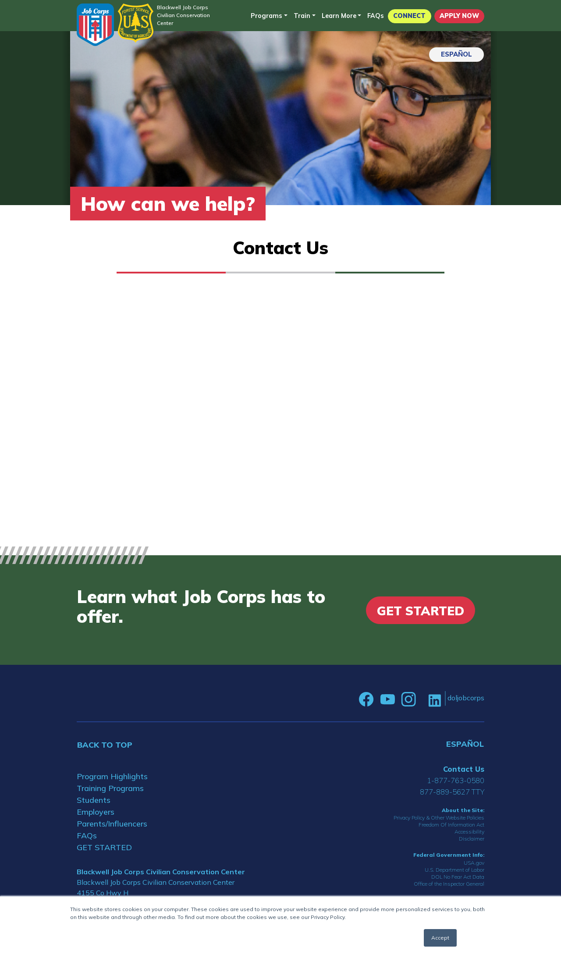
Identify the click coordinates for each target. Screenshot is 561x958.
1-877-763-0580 (455, 780)
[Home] (95, 25)
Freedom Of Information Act (451, 824)
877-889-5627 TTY (452, 791)
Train (302, 16)
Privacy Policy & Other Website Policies (439, 817)
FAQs (375, 16)
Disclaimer (471, 838)
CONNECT (409, 16)
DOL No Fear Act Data (457, 876)
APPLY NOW (459, 16)
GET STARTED (104, 847)
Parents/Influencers (112, 824)
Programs (266, 16)
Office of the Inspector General (449, 883)
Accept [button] (440, 937)
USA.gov (474, 862)
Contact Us (463, 768)
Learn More (339, 16)
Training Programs (110, 788)
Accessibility (469, 831)
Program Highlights (112, 776)
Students (93, 800)
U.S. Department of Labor (454, 869)
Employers (95, 812)
